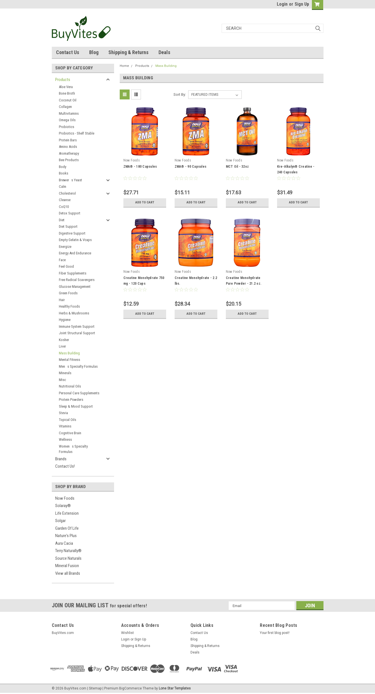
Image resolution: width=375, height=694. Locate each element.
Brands (61, 458)
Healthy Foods (69, 306)
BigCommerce (130, 688)
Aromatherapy (69, 153)
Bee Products (69, 160)
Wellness (65, 439)
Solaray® (63, 505)
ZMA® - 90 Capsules (191, 167)
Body (62, 167)
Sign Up (302, 4)
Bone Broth (67, 93)
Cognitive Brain (70, 433)
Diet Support (68, 226)
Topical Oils (67, 420)
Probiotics (66, 127)
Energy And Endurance (75, 253)
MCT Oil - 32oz (237, 167)
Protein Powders (71, 399)
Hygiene (64, 320)
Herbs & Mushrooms (74, 313)
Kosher (64, 340)
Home (124, 66)
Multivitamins (69, 113)
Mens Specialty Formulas (78, 366)
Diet (62, 220)
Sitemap (95, 688)
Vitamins (65, 426)
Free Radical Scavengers (77, 280)
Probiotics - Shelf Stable (76, 133)
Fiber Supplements (72, 273)
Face (62, 260)
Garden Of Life (67, 528)
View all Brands (67, 573)
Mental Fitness (69, 359)
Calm (62, 186)
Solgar (60, 520)
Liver (62, 346)
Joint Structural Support (77, 333)
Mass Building (69, 353)
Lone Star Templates (175, 688)
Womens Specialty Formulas (73, 449)
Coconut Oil (67, 100)
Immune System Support (77, 326)
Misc (62, 380)
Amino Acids (68, 146)
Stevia (63, 413)
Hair (62, 300)
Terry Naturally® (68, 550)
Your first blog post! (275, 633)
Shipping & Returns (128, 52)
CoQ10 (64, 207)
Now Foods (64, 498)
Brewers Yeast (70, 180)
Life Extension (67, 513)
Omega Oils (67, 120)
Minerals (65, 373)
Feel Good (66, 266)
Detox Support (69, 213)
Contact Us (67, 52)
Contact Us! (65, 466)
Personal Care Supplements (79, 393)
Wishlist (127, 633)
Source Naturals (68, 558)
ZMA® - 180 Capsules (140, 167)
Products (62, 79)
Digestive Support (72, 233)
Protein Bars (68, 140)
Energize (65, 246)
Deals (164, 52)
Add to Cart (145, 202)
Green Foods (68, 293)
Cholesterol (67, 193)
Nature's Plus (66, 535)
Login (282, 4)
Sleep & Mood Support (76, 406)
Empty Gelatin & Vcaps (75, 240)
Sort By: (179, 94)
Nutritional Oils (70, 386)
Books (63, 173)
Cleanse (64, 200)
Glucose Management (75, 286)
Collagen (65, 107)
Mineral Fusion (67, 565)
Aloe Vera (66, 87)
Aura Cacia (64, 543)
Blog (93, 52)
